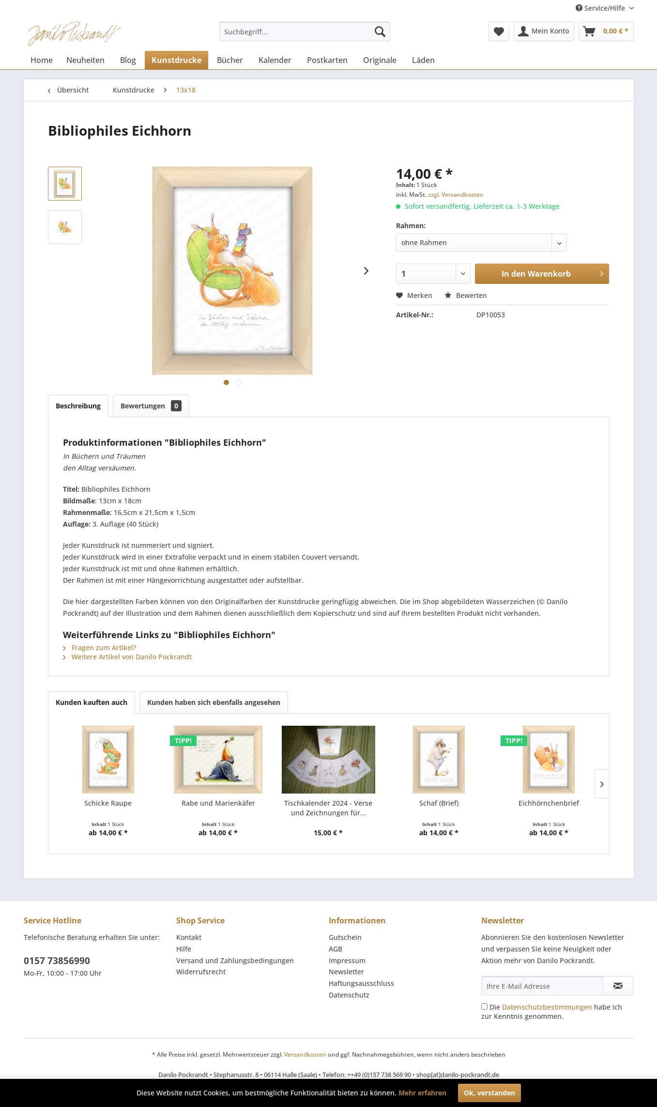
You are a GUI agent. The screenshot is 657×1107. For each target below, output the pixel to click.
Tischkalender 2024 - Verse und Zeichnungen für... (328, 807)
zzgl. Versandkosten (456, 194)
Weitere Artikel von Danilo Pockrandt (127, 656)
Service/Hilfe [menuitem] (601, 8)
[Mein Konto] (544, 31)
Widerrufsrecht (201, 971)
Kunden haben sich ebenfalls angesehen (213, 702)
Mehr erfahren (422, 1092)
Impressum (347, 960)
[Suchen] (380, 31)
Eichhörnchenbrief (549, 803)
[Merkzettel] (499, 31)
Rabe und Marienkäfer (218, 803)
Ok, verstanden (489, 1092)
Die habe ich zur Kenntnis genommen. (551, 1011)
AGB (335, 948)
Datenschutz (349, 994)
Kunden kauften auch (91, 702)
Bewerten (465, 295)
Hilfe (183, 948)
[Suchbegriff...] (304, 31)
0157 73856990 (57, 960)
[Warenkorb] (606, 31)
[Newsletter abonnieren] (618, 986)
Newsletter (346, 971)
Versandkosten (305, 1054)
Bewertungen (151, 405)
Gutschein (345, 937)
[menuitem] (304, 31)
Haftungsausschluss (361, 983)
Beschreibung (78, 405)
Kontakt (188, 937)
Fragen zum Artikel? (99, 647)
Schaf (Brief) (438, 803)
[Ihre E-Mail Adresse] (542, 986)
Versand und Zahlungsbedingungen (235, 960)
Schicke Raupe (108, 803)
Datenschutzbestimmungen (547, 1007)
